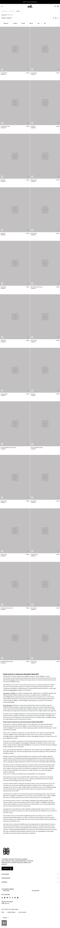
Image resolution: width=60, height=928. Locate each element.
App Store (6, 890)
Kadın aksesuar (7, 705)
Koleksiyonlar (6, 878)
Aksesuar (11, 11)
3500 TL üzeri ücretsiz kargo (30, 2)
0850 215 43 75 (6, 903)
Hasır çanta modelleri (9, 693)
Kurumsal (4, 882)
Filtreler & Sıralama (7, 18)
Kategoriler (4, 11)
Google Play (35, 890)
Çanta (12, 680)
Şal (45, 23)
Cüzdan (15, 23)
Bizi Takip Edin (6, 894)
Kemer (31, 23)
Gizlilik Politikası (11, 912)
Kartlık (23, 23)
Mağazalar (7, 868)
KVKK (3, 912)
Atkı (38, 23)
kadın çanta (13, 690)
